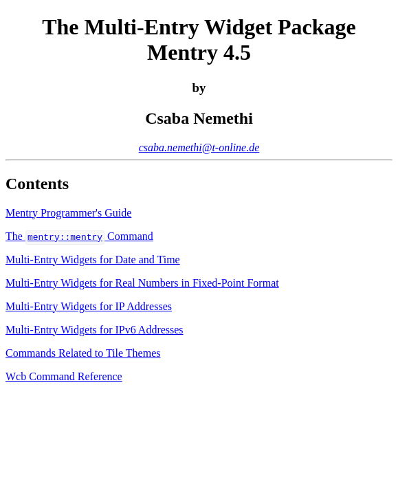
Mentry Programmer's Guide (68, 213)
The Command (79, 236)
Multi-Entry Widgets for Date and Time (92, 259)
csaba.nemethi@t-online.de (199, 147)
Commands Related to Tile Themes (82, 353)
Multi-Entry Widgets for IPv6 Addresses (94, 330)
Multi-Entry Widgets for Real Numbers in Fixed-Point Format (142, 283)
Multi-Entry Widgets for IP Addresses (88, 306)
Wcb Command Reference (63, 376)
